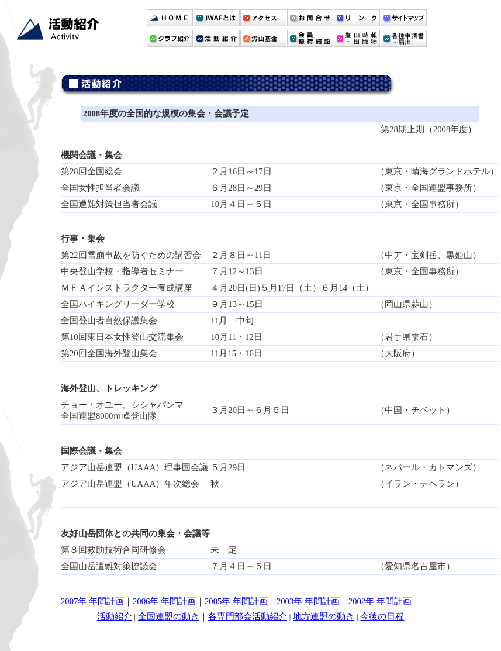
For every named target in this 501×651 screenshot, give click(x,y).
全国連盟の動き (168, 616)
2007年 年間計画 (92, 601)
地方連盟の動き (323, 616)
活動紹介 (114, 616)
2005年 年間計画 (236, 601)
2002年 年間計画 (380, 601)
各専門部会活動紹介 (247, 616)
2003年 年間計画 (308, 601)
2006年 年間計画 (164, 601)
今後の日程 (382, 616)
